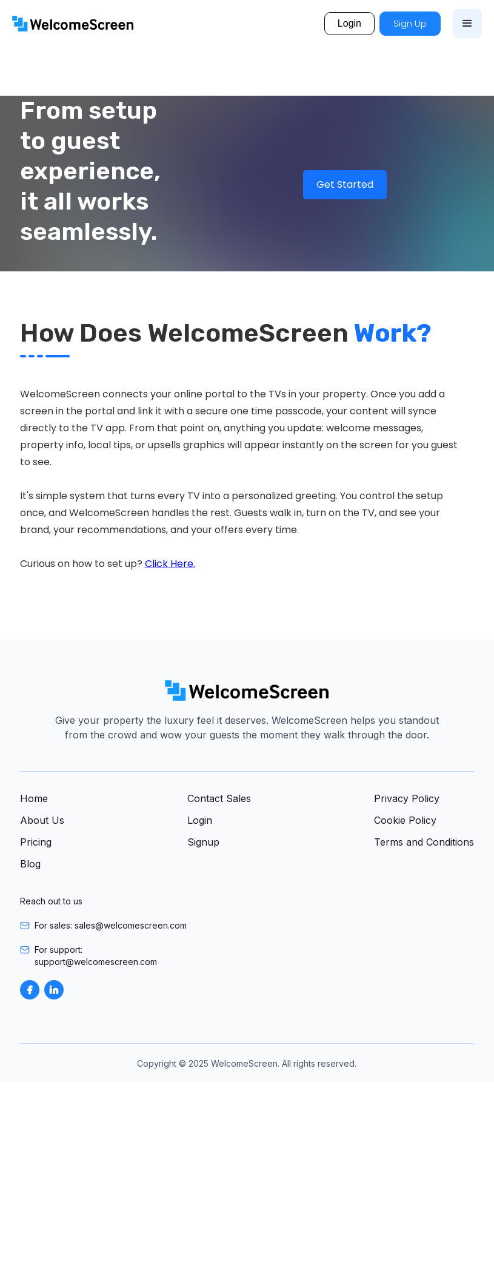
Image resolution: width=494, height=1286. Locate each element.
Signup (203, 842)
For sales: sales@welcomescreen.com (111, 925)
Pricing (36, 842)
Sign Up (410, 23)
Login (349, 23)
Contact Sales (219, 798)
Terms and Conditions (424, 842)
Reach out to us (51, 901)
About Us (42, 820)
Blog (30, 864)
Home (34, 798)
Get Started (344, 184)
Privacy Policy (406, 798)
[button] (467, 23)
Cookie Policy (405, 820)
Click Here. (170, 564)
